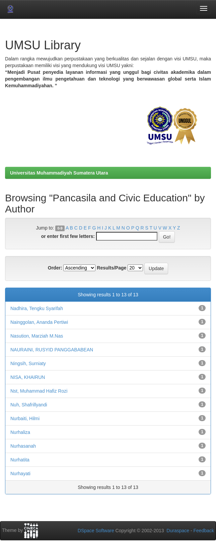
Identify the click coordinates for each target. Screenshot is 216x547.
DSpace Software (96, 530)
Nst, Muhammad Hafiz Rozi (38, 391)
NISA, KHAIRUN (27, 377)
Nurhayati (20, 473)
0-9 (59, 228)
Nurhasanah (23, 446)
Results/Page (111, 267)
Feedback (204, 530)
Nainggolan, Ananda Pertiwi (39, 322)
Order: (55, 267)
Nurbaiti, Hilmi (25, 418)
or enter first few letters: (68, 236)
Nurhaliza (20, 432)
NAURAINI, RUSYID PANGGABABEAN (51, 349)
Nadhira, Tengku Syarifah (36, 308)
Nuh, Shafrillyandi (28, 404)
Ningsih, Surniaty (28, 363)
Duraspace (177, 530)
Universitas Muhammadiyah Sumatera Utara (59, 173)
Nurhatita (19, 459)
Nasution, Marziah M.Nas (36, 336)
